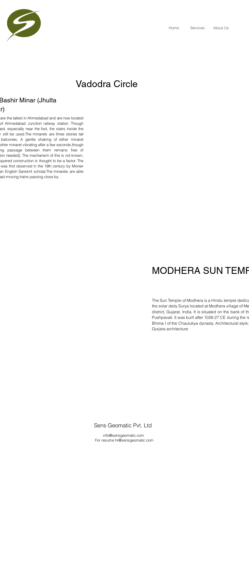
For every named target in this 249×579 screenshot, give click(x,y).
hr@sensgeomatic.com (134, 440)
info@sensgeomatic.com (123, 435)
